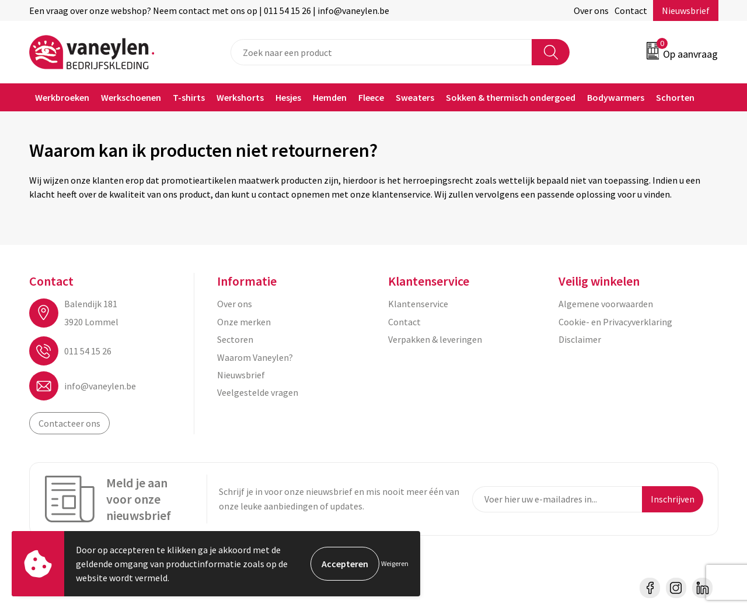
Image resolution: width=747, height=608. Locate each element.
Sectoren (235, 339)
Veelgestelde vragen (257, 392)
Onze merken (244, 322)
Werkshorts (240, 97)
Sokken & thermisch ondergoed (510, 97)
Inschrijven (672, 499)
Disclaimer (579, 339)
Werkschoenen (131, 97)
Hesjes (288, 97)
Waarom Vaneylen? (255, 357)
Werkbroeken (62, 97)
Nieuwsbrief (686, 10)
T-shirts (189, 97)
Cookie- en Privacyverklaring (615, 322)
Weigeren (395, 563)
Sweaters (415, 97)
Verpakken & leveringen (435, 339)
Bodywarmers (615, 97)
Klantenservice (418, 304)
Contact (631, 10)
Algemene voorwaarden (605, 304)
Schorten (675, 97)
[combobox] (381, 52)
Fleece (371, 97)
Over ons (591, 10)
